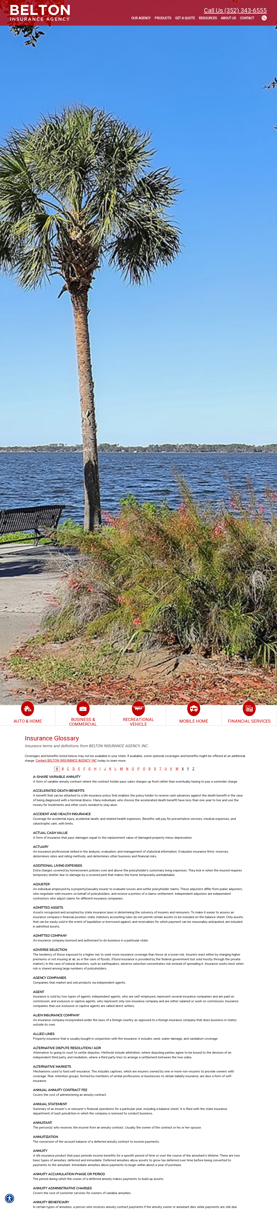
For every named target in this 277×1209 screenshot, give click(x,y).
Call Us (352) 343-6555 (235, 10)
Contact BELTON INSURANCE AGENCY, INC (66, 761)
